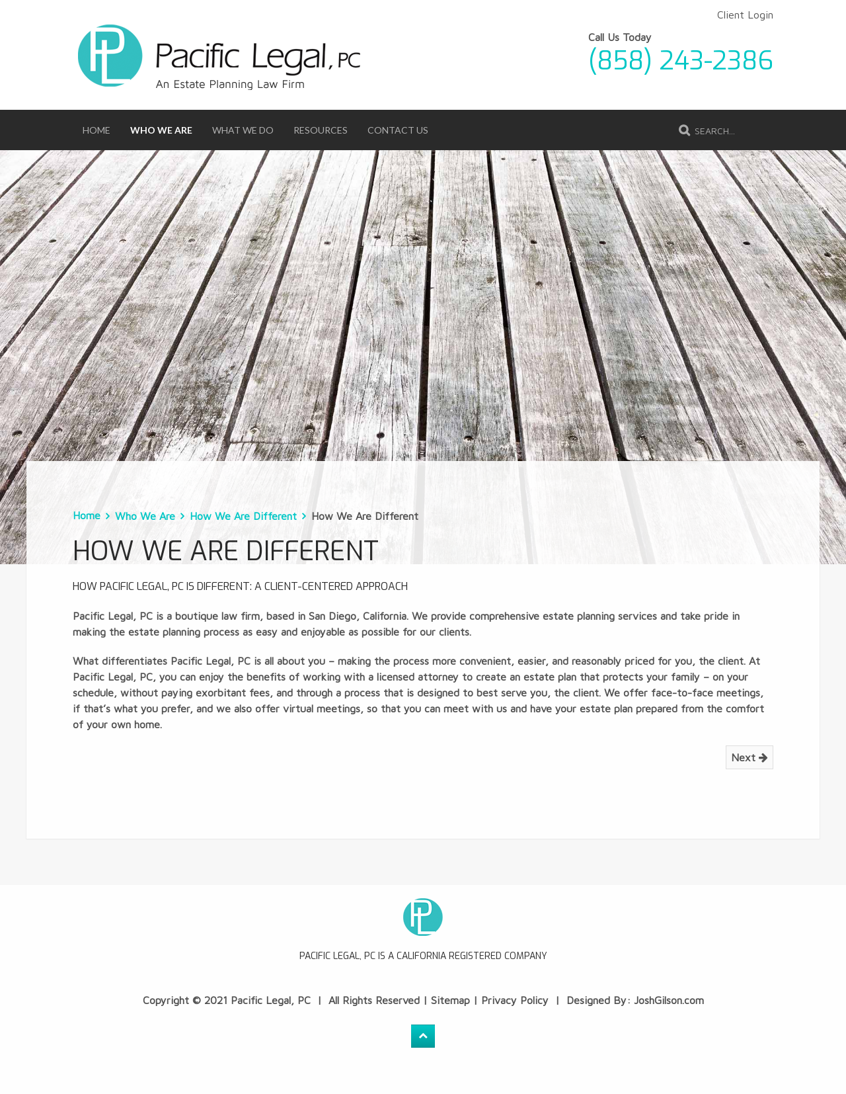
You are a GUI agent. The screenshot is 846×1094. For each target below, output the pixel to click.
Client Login (745, 15)
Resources (320, 130)
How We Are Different (243, 516)
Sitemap (450, 1000)
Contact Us (397, 130)
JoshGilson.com (669, 1000)
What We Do (243, 130)
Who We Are (161, 130)
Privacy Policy (515, 1000)
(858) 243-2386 (680, 60)
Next (749, 757)
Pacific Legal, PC (271, 1000)
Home (96, 130)
